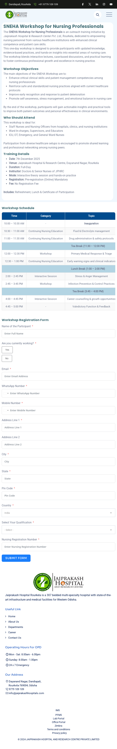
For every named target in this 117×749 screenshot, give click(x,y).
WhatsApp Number (13, 386)
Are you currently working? (18, 343)
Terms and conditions (58, 729)
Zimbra (58, 725)
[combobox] (5, 393)
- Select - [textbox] (8, 530)
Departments (15, 627)
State (5, 471)
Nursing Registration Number (19, 539)
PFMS (58, 715)
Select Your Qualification (17, 522)
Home (11, 616)
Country (6, 505)
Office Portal (58, 722)
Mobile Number (11, 403)
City (4, 454)
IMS (58, 710)
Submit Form (16, 558)
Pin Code (7, 488)
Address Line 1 (11, 420)
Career (12, 632)
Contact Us (14, 637)
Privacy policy (59, 733)
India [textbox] (7, 513)
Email (5, 369)
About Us (13, 621)
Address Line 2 (11, 437)
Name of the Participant (16, 326)
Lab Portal (58, 718)
